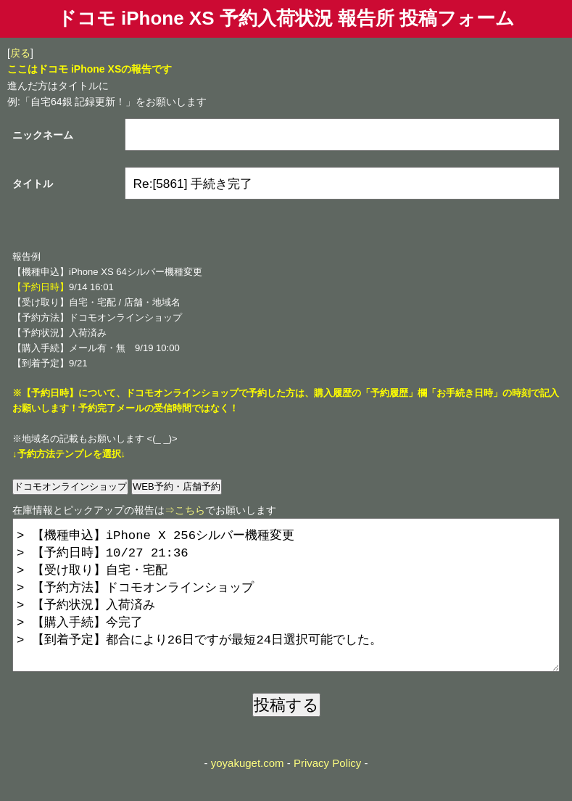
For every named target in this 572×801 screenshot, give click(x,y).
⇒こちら (185, 510)
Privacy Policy (327, 792)
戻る (20, 53)
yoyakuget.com (247, 792)
